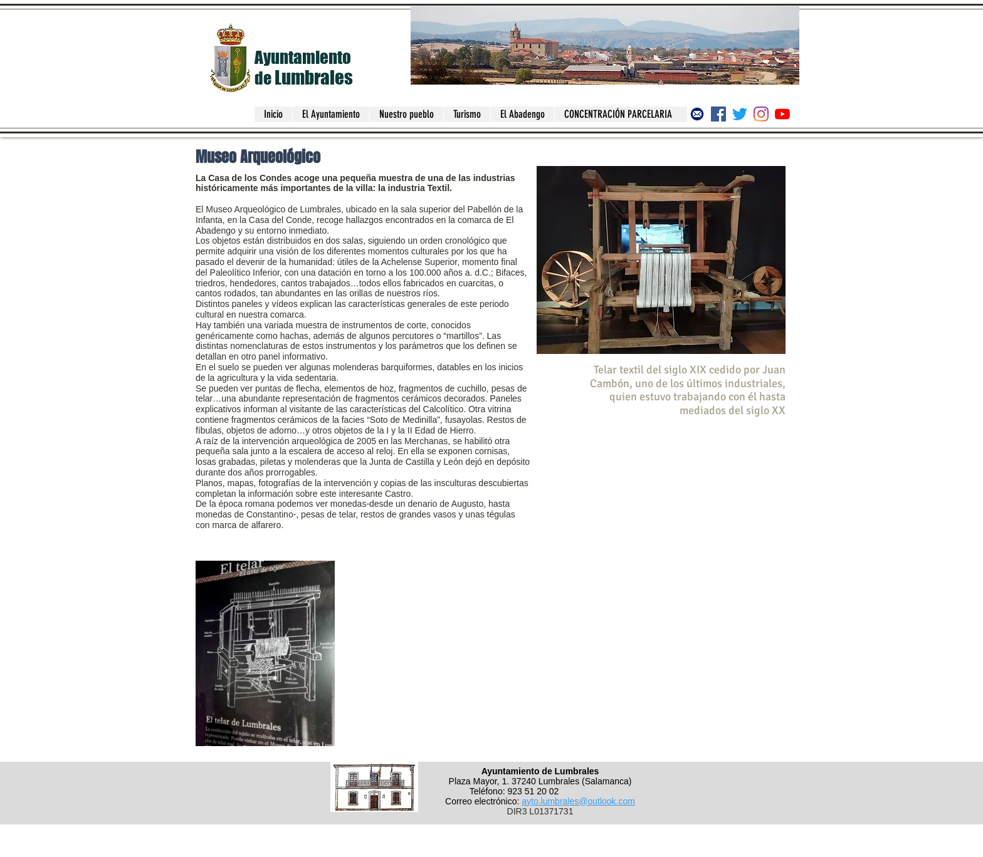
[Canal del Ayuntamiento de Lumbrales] (782, 114)
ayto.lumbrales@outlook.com (578, 801)
